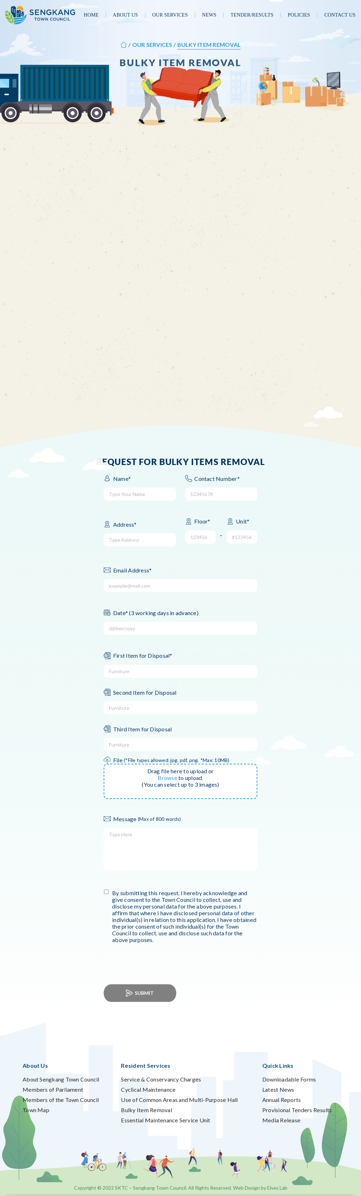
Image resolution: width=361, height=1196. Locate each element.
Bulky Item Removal (146, 1110)
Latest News (278, 1089)
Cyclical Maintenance (148, 1089)
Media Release (281, 1120)
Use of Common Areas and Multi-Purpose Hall (179, 1099)
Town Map (36, 1110)
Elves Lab (277, 1188)
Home (91, 15)
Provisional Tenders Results (297, 1110)
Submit (140, 993)
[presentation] (160, 959)
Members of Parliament (53, 1089)
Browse (167, 777)
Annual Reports (281, 1099)
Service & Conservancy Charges (161, 1079)
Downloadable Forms (289, 1079)
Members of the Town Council (61, 1099)
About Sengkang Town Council (61, 1079)
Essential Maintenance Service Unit (165, 1120)
